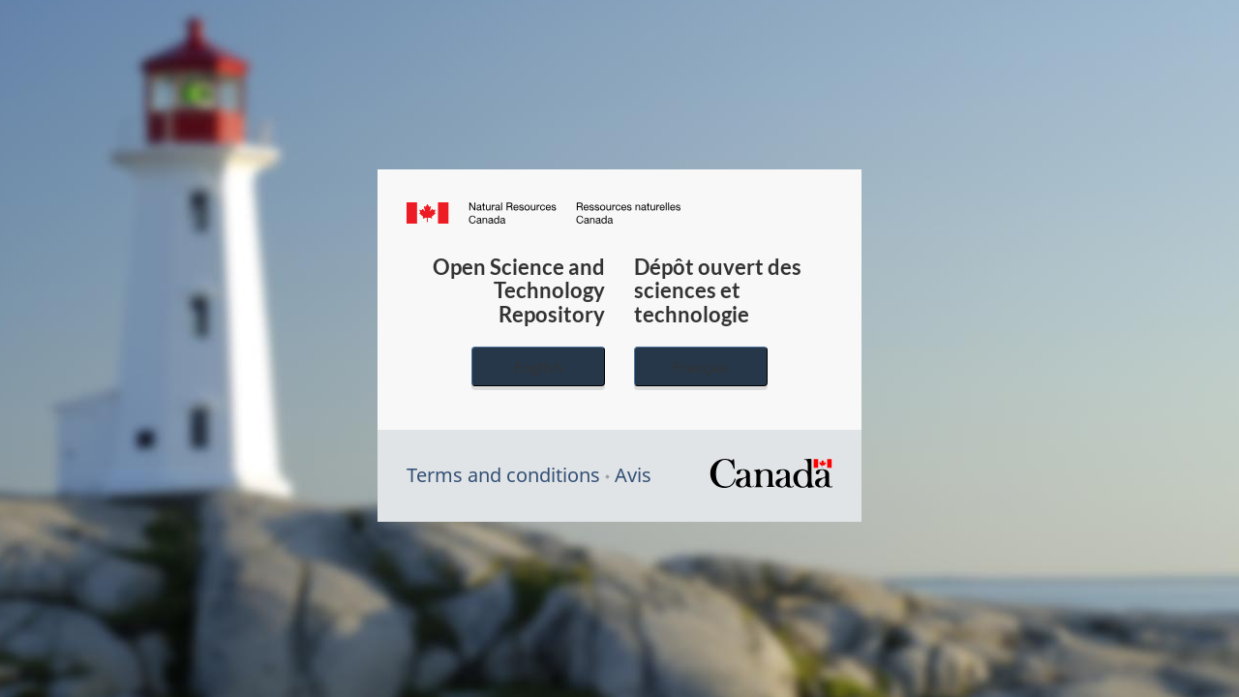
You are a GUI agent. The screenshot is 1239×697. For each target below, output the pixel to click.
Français (701, 366)
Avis (633, 475)
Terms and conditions (503, 475)
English (538, 366)
